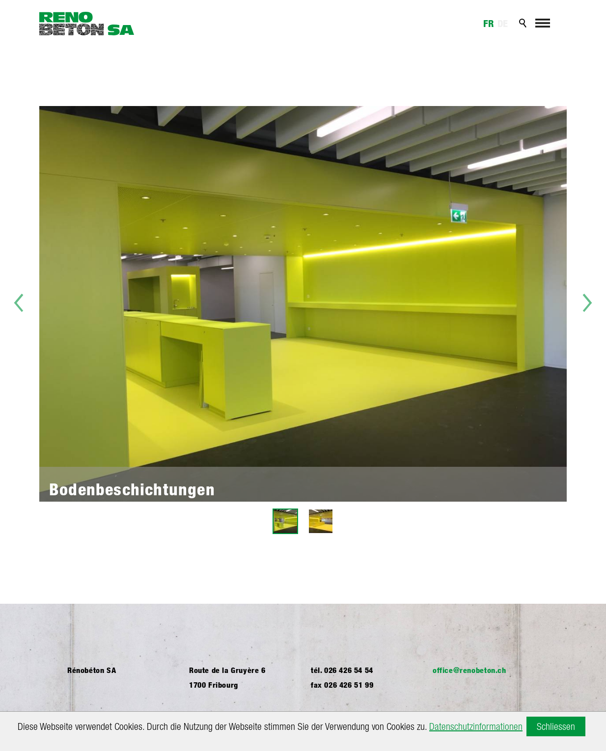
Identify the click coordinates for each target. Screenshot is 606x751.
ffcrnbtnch (469, 670)
